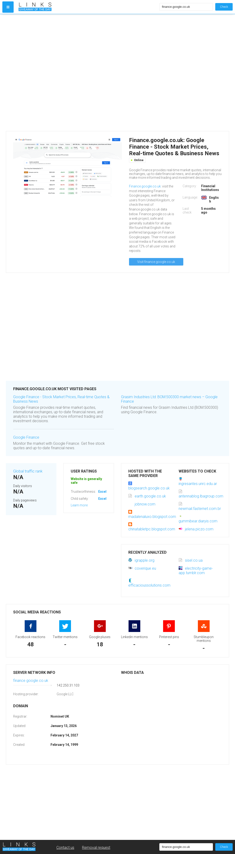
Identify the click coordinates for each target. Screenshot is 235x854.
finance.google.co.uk (30, 680)
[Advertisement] (55, 72)
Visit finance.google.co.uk (156, 262)
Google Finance (26, 437)
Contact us (65, 847)
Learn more (79, 505)
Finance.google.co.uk (145, 186)
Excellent (105, 491)
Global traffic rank (28, 471)
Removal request (96, 847)
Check (224, 6)
